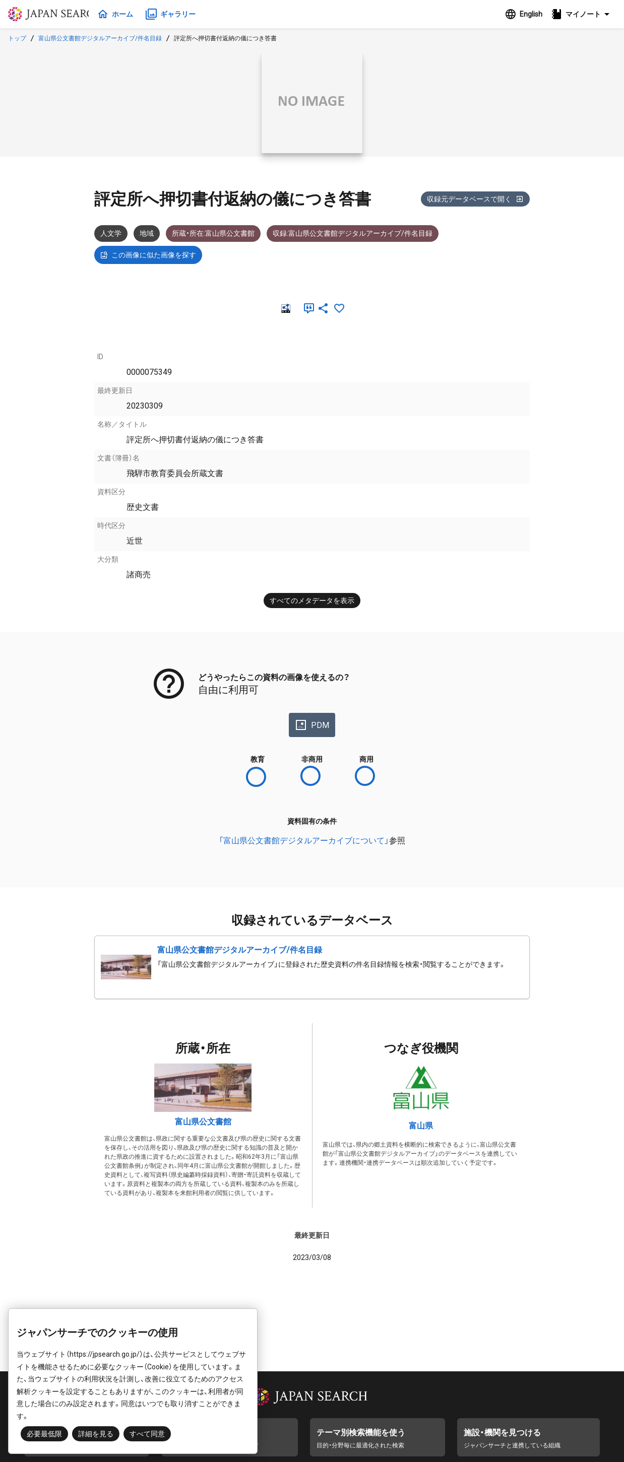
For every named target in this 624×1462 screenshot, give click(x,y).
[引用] (307, 308)
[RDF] (285, 308)
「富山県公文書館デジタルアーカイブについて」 (304, 840)
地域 (147, 233)
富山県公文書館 (203, 1121)
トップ (17, 38)
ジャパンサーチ (56, 14)
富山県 (421, 1126)
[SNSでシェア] (323, 308)
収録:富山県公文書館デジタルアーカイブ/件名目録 (352, 233)
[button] (583, 14)
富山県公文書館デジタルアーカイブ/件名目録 (100, 38)
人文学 (110, 233)
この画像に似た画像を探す (148, 255)
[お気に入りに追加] (339, 308)
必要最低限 (44, 1434)
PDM (312, 725)
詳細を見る (95, 1434)
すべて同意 (147, 1434)
